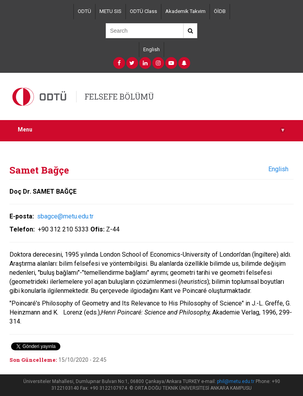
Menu (151, 129)
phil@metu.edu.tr (235, 381)
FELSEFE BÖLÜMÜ (119, 96)
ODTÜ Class (143, 11)
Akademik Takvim (185, 11)
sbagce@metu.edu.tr (65, 216)
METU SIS (110, 11)
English (151, 49)
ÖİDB (220, 11)
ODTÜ (84, 11)
